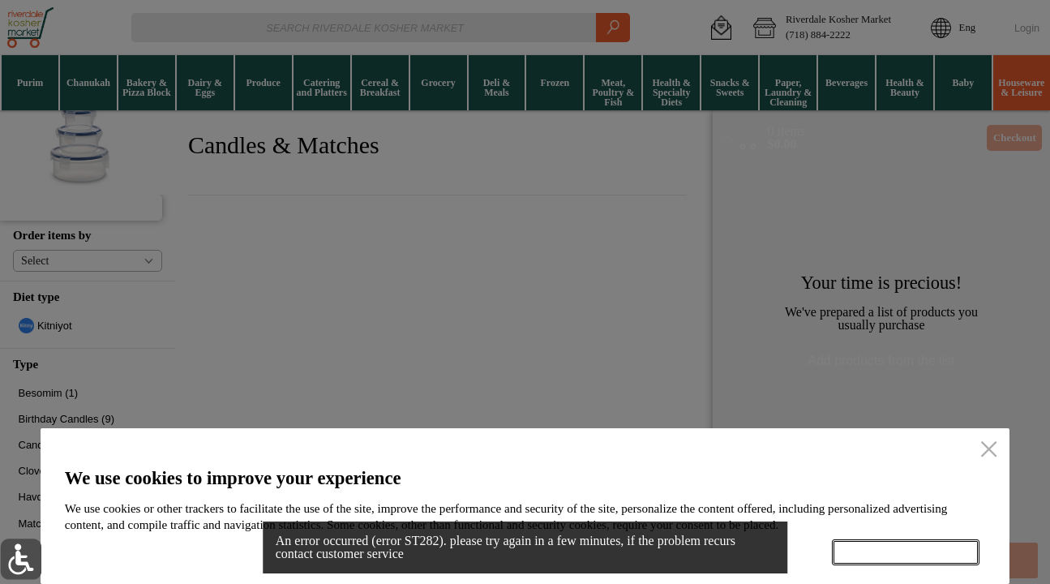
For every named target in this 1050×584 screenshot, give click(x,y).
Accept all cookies (905, 553)
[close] (988, 450)
